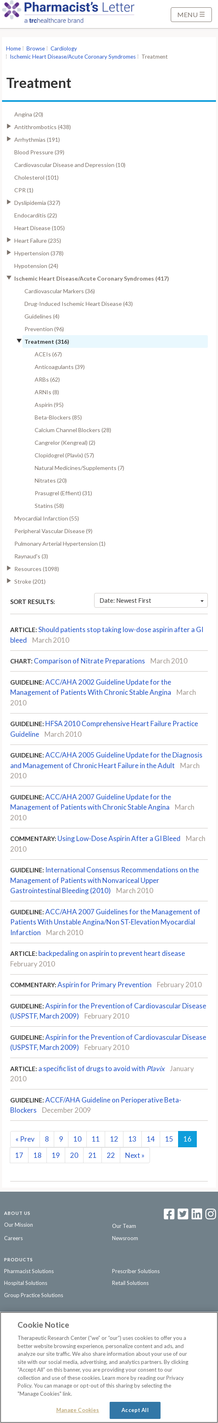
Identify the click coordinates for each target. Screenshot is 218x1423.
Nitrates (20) (51, 480)
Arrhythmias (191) (37, 139)
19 (56, 1155)
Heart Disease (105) (39, 227)
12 (114, 1139)
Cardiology (64, 48)
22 (111, 1155)
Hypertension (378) (39, 253)
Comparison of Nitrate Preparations (89, 661)
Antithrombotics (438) (42, 126)
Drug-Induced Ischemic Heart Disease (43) (78, 303)
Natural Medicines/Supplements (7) (79, 467)
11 (96, 1139)
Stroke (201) (30, 581)
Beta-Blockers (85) (58, 417)
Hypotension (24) (36, 265)
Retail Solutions (130, 1283)
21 (92, 1155)
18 (37, 1155)
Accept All (134, 1410)
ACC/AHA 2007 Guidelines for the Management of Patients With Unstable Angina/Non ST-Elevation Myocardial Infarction (105, 922)
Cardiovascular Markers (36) (59, 291)
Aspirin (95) (49, 404)
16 (187, 1139)
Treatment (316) (46, 341)
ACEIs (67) (48, 354)
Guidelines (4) (41, 316)
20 (74, 1155)
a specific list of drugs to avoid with (101, 1068)
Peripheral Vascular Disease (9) (53, 530)
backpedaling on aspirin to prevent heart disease (111, 953)
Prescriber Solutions (136, 1271)
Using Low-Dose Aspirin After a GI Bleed (119, 838)
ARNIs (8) (47, 392)
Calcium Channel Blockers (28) (73, 429)
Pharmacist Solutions (29, 1271)
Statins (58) (49, 505)
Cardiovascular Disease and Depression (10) (70, 164)
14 (151, 1139)
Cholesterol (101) (36, 177)
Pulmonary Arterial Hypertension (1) (60, 543)
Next (135, 1155)
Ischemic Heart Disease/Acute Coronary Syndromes (73, 56)
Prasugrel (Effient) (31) (63, 493)
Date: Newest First (151, 600)
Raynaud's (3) (31, 556)
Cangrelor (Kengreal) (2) (65, 442)
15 (169, 1139)
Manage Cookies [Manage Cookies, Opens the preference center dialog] (77, 1410)
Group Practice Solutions (33, 1295)
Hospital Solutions (25, 1283)
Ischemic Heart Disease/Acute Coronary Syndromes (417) (91, 278)
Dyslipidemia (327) (37, 202)
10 (77, 1139)
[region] (109, 1367)
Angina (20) (28, 114)
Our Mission (18, 1224)
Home (13, 48)
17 (19, 1155)
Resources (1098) (36, 568)
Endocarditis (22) (35, 215)
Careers (13, 1238)
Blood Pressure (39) (39, 152)
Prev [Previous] (25, 1139)
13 (132, 1139)
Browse (35, 48)
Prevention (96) (44, 328)
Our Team (124, 1226)
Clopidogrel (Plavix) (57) (64, 455)
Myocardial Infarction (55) (46, 518)
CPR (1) (23, 190)
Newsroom (125, 1238)
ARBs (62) (47, 379)
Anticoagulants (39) (60, 366)
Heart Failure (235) (37, 240)
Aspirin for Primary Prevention (104, 984)
